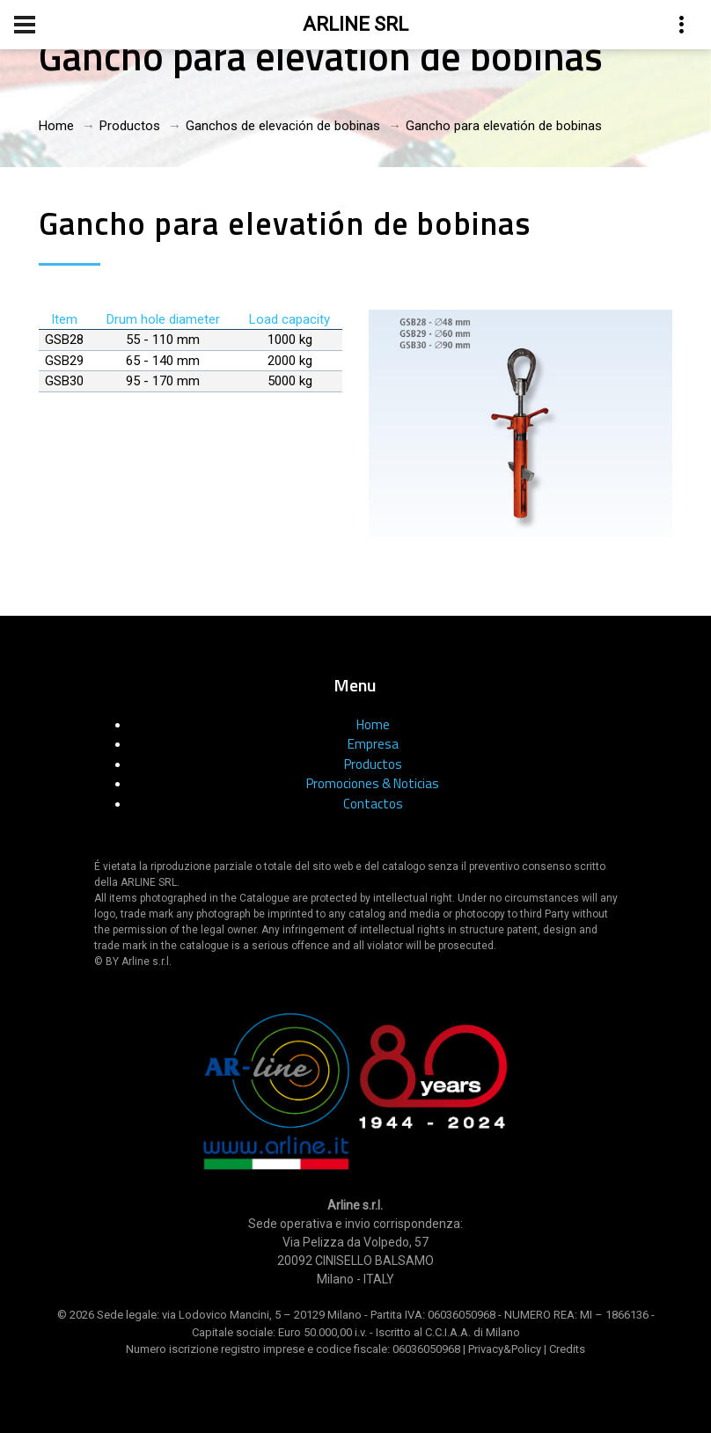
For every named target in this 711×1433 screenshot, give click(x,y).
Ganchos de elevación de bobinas (283, 126)
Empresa (373, 744)
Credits (567, 1349)
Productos (129, 126)
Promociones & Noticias (372, 783)
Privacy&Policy (504, 1349)
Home (56, 126)
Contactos (373, 803)
